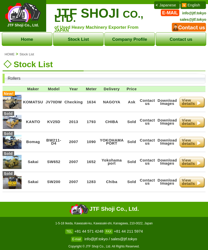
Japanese (167, 5)
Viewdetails (188, 102)
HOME (10, 54)
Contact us (181, 39)
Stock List (78, 39)
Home (27, 39)
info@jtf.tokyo (194, 13)
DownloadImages (167, 102)
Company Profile (129, 39)
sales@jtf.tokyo (193, 19)
